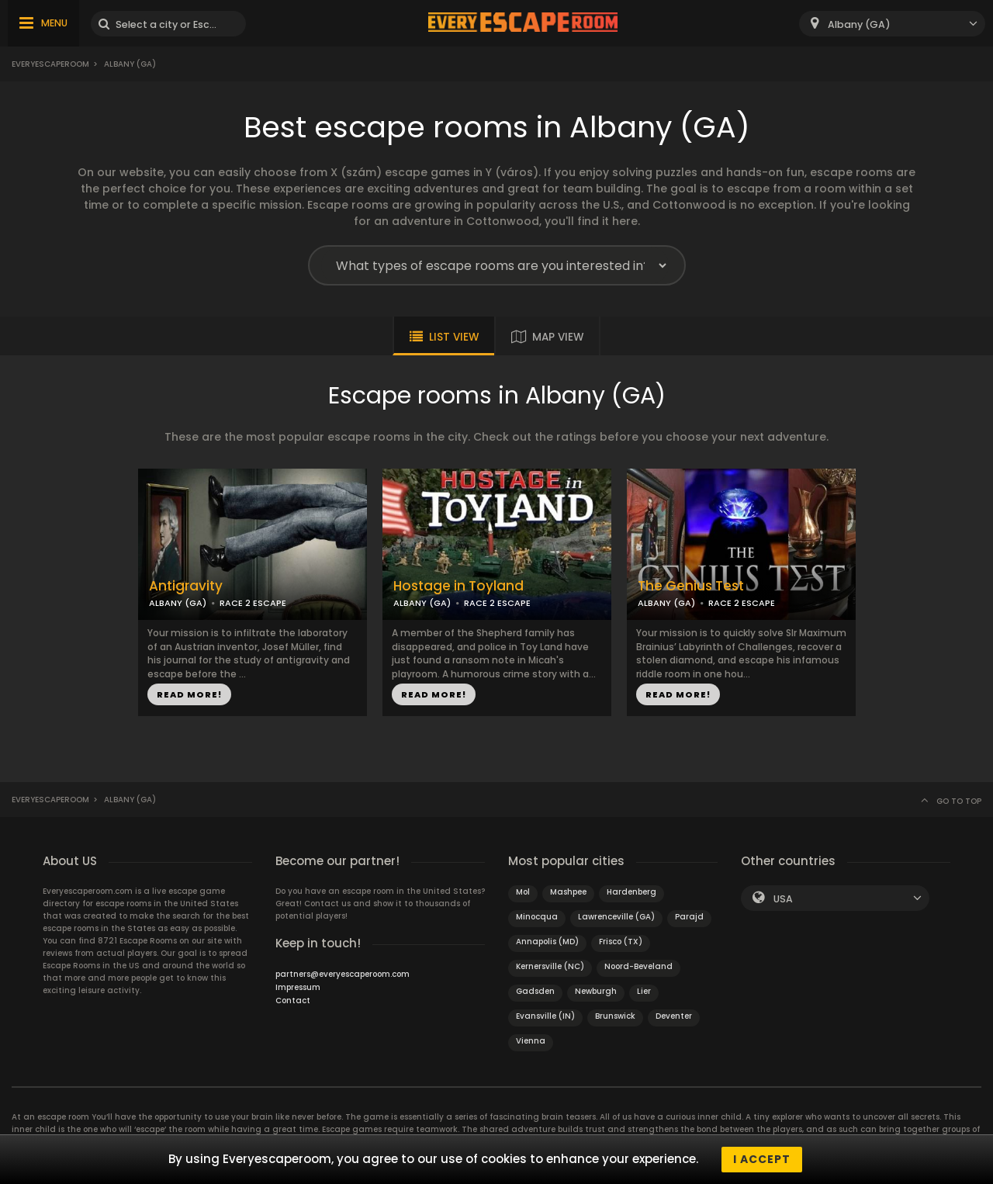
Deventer (674, 1016)
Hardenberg (631, 892)
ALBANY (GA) (177, 603)
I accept (762, 1159)
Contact (292, 1000)
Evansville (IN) (545, 1016)
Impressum (297, 987)
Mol (523, 892)
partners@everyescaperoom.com (342, 974)
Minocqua (537, 917)
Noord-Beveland (638, 966)
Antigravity (186, 586)
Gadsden (535, 991)
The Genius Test (691, 586)
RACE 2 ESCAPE (253, 603)
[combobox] (892, 23)
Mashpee (568, 892)
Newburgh (596, 991)
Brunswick (615, 1016)
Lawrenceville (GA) (616, 917)
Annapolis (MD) (547, 941)
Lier (644, 991)
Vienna (530, 1041)
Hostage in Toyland (458, 586)
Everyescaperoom (50, 64)
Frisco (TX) (620, 941)
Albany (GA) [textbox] (859, 24)
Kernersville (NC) (550, 966)
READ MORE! (189, 694)
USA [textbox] (783, 898)
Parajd (689, 917)
